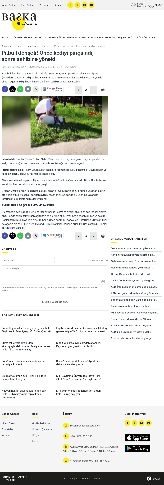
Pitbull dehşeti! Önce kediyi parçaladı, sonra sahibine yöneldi (72, 46)
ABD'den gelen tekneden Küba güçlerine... (135, 293)
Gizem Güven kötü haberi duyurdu (131, 274)
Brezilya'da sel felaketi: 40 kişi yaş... (132, 325)
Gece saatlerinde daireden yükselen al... (134, 248)
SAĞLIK (132, 37)
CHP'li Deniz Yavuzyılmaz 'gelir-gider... (133, 280)
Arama (58, 5)
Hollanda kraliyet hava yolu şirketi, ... (132, 267)
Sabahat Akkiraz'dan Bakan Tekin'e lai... (134, 299)
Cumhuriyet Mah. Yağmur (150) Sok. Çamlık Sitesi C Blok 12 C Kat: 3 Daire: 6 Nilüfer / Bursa (90, 449)
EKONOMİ (40, 37)
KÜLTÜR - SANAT (147, 37)
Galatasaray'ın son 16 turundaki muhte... (134, 261)
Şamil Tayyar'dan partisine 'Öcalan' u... (134, 319)
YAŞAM (122, 37)
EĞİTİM (61, 37)
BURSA (6, 37)
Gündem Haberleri (26, 46)
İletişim (36, 441)
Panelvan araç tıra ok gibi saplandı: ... (132, 306)
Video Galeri (9, 5)
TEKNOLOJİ (73, 37)
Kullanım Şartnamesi (43, 429)
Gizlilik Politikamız (41, 423)
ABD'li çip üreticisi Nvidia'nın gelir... (131, 331)
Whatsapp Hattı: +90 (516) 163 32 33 (90, 460)
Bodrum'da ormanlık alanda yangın (131, 338)
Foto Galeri (27, 5)
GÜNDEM (17, 37)
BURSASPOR (109, 37)
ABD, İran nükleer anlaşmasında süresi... (134, 286)
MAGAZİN (87, 37)
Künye (35, 435)
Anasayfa (7, 46)
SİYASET (29, 37)
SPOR (97, 37)
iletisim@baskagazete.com (85, 425)
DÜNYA (52, 37)
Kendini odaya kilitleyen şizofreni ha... (133, 254)
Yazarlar (44, 5)
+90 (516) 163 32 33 (81, 436)
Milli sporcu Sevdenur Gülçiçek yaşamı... (135, 312)
